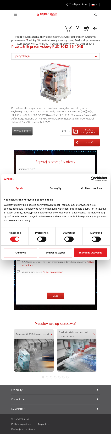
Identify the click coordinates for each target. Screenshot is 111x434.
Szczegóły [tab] (55, 188)
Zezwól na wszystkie (90, 252)
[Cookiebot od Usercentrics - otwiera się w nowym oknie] (93, 178)
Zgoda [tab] (19, 188)
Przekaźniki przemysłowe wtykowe (55, 40)
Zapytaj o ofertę (22, 131)
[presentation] (43, 283)
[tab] (55, 56)
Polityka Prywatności (21, 424)
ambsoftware (28, 429)
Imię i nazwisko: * (27, 168)
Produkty (31, 40)
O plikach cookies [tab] (91, 188)
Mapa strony (44, 424)
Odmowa (21, 252)
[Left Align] (85, 131)
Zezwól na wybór (55, 252)
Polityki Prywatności (52, 272)
